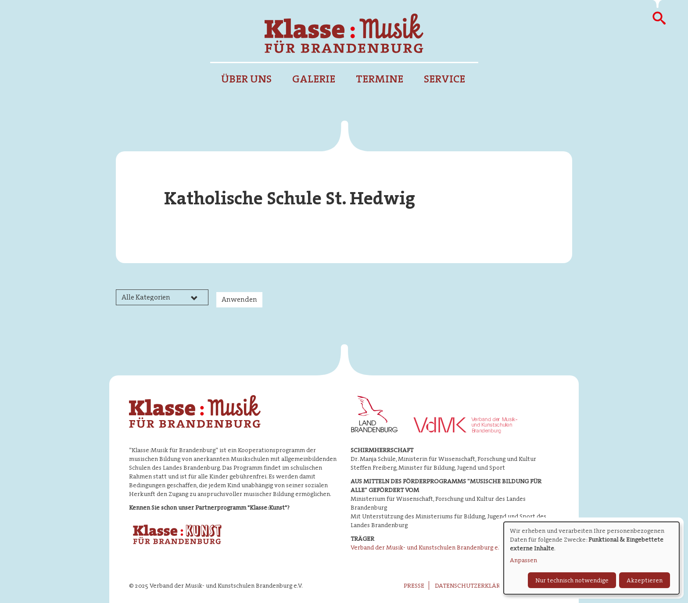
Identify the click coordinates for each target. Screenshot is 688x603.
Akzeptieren (645, 580)
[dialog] (591, 558)
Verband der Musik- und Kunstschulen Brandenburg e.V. (427, 547)
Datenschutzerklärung (474, 585)
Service (444, 79)
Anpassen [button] (523, 560)
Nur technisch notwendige (572, 580)
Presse (414, 585)
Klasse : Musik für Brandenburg (344, 33)
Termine (379, 79)
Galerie (313, 79)
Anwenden (239, 299)
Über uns (246, 79)
